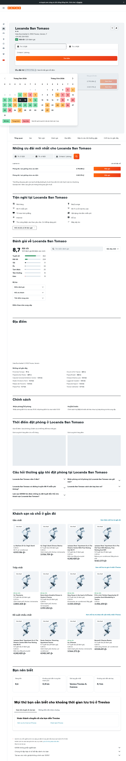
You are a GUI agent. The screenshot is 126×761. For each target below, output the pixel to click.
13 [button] (44, 67)
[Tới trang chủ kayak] (14, 8)
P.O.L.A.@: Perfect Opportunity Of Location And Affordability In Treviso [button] (106, 587)
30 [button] (59, 77)
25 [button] (34, 77)
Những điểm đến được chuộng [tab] (48, 700)
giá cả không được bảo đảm (51, 731)
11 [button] (34, 67)
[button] (123, 2)
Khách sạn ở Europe (37, 756)
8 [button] (54, 61)
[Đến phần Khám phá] (3, 29)
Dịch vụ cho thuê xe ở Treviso (26, 713)
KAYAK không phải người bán (68, 738)
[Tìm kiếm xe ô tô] (3, 23)
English (79, 2)
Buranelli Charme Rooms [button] (103, 631)
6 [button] (44, 61)
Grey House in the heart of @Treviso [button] (80, 585)
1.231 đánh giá (30, 30)
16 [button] (59, 67)
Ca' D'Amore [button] (72, 633)
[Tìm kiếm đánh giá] (78, 239)
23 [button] (59, 72)
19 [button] (39, 72)
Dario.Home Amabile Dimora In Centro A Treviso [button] (51, 586)
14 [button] (49, 67)
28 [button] (49, 77)
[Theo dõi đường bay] (3, 34)
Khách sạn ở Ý (50, 756)
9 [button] (59, 61)
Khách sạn (26, 756)
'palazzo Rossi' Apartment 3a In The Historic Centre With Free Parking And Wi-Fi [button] (80, 538)
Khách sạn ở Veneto (62, 756)
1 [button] (54, 56)
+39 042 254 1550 (22, 27)
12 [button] (39, 67)
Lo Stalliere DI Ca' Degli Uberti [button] (24, 536)
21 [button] (49, 72)
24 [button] (29, 77)
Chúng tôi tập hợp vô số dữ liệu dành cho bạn (68, 741)
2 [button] (59, 56)
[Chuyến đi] (3, 44)
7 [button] (49, 61)
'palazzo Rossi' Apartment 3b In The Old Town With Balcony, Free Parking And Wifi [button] (107, 538)
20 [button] (44, 72)
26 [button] (39, 77)
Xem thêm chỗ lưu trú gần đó (111, 510)
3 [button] (81, 56)
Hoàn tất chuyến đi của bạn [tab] (25, 700)
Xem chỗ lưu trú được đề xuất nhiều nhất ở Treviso (103, 605)
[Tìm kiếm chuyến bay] (3, 14)
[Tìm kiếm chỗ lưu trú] (3, 19)
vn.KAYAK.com (17, 756)
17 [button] (29, 72)
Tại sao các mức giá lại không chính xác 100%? (68, 745)
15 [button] (54, 67)
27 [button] (44, 77)
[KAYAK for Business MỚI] (3, 38)
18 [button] (34, 72)
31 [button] (29, 82)
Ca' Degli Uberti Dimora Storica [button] (51, 536)
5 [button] (39, 61)
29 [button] (54, 77)
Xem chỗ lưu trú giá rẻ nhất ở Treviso (108, 558)
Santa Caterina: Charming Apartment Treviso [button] (49, 632)
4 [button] (34, 61)
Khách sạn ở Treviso (57, 713)
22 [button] (54, 72)
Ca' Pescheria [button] (18, 585)
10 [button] (29, 67)
